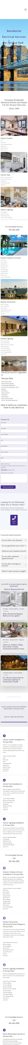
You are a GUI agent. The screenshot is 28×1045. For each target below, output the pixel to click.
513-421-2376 (14, 222)
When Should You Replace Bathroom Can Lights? (13, 607)
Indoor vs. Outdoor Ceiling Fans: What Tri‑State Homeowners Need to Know (13, 639)
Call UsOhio (14, 513)
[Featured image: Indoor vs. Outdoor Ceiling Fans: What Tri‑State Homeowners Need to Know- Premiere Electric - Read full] (14, 622)
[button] (1, 402)
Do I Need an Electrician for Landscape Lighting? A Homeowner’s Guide (13, 672)
